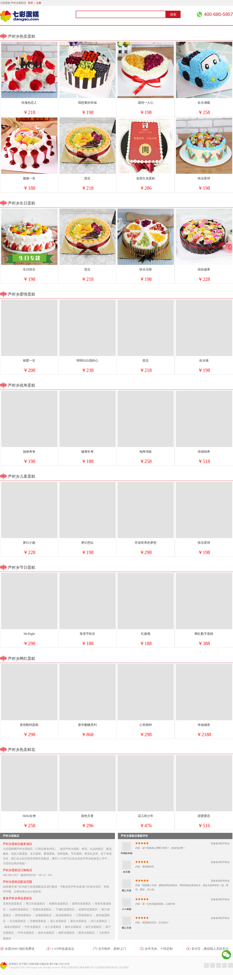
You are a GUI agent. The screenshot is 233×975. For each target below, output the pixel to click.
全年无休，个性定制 (159, 948)
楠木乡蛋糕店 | (75, 926)
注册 (38, 2)
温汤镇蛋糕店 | (66, 915)
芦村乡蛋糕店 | (28, 932)
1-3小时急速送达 (62, 948)
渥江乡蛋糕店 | (60, 921)
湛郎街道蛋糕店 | (83, 903)
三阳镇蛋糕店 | (86, 915)
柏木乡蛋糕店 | (48, 932)
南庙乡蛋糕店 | (14, 926)
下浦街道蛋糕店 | (67, 909)
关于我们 (23, 964)
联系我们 (13, 964)
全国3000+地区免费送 (20, 948)
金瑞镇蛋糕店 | (45, 915)
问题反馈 (44, 964)
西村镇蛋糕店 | (25, 915)
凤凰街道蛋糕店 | (60, 903)
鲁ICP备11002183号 (60, 964)
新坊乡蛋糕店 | (80, 921)
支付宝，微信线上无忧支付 (210, 948)
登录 (30, 2)
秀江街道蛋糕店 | (37, 903)
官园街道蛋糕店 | (44, 909)
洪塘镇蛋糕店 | (40, 921)
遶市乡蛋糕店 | (95, 926)
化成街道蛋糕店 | (21, 909)
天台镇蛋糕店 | (20, 921)
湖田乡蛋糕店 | (68, 932)
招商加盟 (34, 964)
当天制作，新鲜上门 (112, 948)
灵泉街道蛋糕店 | (14, 903)
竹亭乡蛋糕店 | (34, 926)
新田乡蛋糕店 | (88, 932)
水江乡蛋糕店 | (55, 926)
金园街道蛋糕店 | (89, 909)
